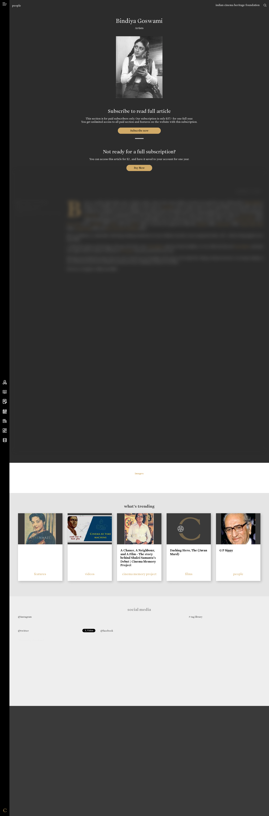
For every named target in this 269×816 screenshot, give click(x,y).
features (40, 574)
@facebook (107, 630)
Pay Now (139, 167)
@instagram (25, 616)
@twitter (23, 630)
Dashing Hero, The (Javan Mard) (188, 552)
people (16, 5)
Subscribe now (139, 130)
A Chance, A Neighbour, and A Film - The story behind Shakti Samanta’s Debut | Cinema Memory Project (138, 557)
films (188, 574)
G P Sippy (226, 550)
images (139, 473)
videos (90, 574)
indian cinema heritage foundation (238, 5)
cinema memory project (139, 574)
